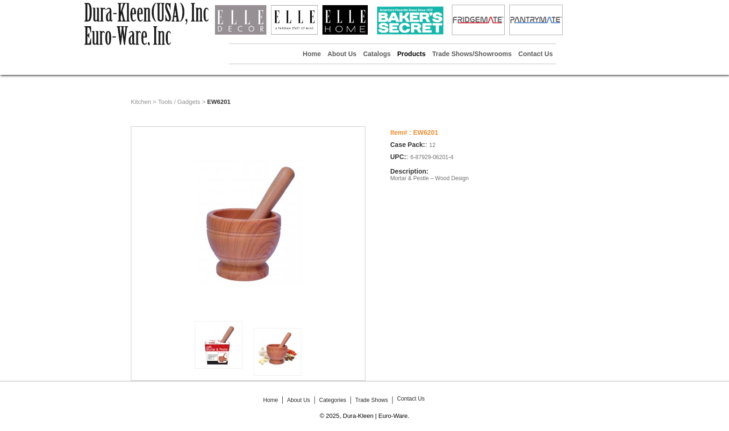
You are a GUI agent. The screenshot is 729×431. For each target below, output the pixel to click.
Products (411, 54)
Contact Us (535, 54)
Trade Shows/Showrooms (472, 54)
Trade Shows (371, 400)
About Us (342, 54)
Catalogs (377, 54)
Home (312, 54)
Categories (332, 400)
